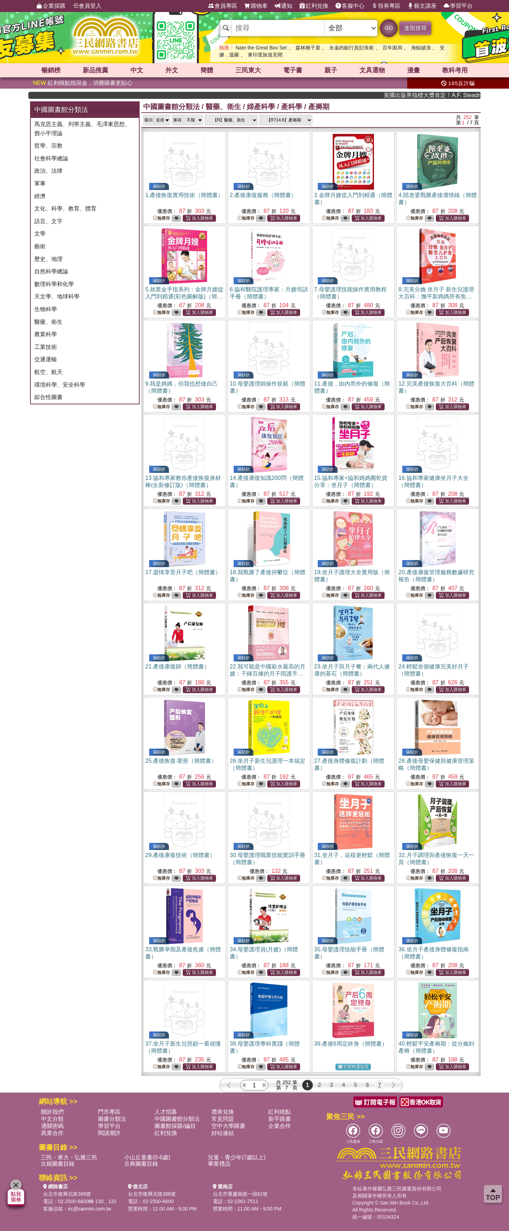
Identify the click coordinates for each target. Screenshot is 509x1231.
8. (436, 296)
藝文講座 (422, 6)
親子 (330, 70)
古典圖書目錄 (141, 1164)
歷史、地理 (48, 259)
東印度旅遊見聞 (265, 55)
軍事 (40, 183)
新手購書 (279, 1119)
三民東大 (248, 70)
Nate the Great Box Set (261, 47)
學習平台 (458, 6)
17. (183, 572)
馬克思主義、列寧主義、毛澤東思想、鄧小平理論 (82, 128)
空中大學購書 (228, 1126)
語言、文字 (48, 221)
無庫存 (161, 218)
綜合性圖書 (48, 397)
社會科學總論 (51, 158)
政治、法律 (48, 171)
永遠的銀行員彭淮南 (351, 47)
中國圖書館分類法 (171, 107)
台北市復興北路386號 (67, 1194)
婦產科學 (261, 107)
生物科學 (45, 309)
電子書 (292, 70)
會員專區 (222, 6)
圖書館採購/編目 (174, 1126)
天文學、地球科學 (57, 296)
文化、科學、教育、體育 (65, 209)
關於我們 (52, 1112)
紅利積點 (279, 1112)
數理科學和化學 (54, 284)
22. (267, 674)
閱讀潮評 (109, 1133)
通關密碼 (52, 1126)
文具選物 (372, 70)
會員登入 (86, 6)
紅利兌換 (313, 6)
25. (181, 761)
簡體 (206, 70)
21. (177, 667)
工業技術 (45, 347)
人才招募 (165, 1112)
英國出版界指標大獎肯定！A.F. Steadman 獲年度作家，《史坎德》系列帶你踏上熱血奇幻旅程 (451, 95)
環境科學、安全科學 (59, 385)
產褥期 (318, 107)
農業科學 (45, 334)
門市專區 (109, 1112)
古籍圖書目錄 (58, 1164)
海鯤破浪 (421, 47)
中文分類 (52, 1119)
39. (350, 1044)
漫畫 (413, 70)
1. (184, 195)
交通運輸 (45, 359)
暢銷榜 (50, 70)
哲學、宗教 (48, 146)
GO (389, 28)
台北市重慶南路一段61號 (240, 1194)
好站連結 (222, 1133)
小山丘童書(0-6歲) (147, 1157)
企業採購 (50, 6)
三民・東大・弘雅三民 (69, 1157)
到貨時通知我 (353, 1067)
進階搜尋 (415, 28)
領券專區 (385, 6)
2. (263, 195)
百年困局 (392, 47)
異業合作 (52, 1133)
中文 (136, 70)
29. (180, 855)
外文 (171, 70)
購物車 (256, 6)
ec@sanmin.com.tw (89, 1209)
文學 (40, 234)
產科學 (291, 107)
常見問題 (222, 1119)
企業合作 (279, 1126)
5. (184, 296)
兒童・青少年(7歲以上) (237, 1157)
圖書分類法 (112, 1119)
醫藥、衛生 (48, 322)
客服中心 (349, 6)
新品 (95, 70)
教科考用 (455, 70)
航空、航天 (48, 372)
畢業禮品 (219, 1164)
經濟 (40, 196)
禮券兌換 (222, 1112)
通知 (283, 6)
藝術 (40, 246)
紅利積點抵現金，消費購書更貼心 (83, 83)
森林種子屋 (308, 47)
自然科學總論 (51, 271)
